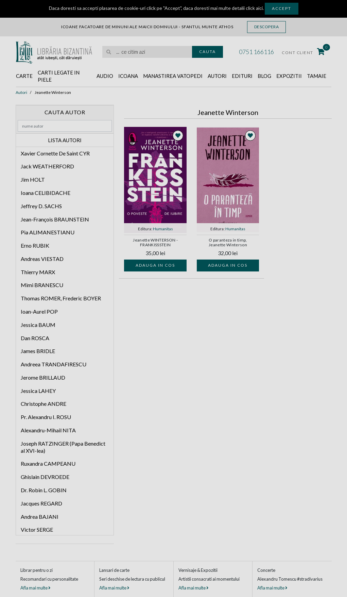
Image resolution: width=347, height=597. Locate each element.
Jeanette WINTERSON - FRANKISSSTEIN (155, 242)
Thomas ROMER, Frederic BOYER (61, 298)
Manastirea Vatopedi (173, 76)
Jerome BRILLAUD (43, 377)
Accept (281, 8)
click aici (254, 8)
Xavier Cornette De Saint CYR (55, 153)
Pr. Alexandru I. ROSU (46, 417)
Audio (105, 76)
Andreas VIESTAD (42, 258)
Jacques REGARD (41, 503)
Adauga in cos (155, 265)
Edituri (242, 76)
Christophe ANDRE (43, 403)
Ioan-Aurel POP (39, 311)
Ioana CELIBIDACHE (45, 192)
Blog (264, 76)
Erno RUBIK (35, 245)
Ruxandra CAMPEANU (48, 463)
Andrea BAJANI (39, 516)
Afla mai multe (35, 588)
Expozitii (289, 76)
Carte (24, 76)
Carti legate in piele (59, 76)
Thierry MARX (38, 272)
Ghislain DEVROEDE (45, 477)
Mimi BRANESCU (42, 285)
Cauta (207, 51)
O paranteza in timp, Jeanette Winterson (228, 242)
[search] (147, 52)
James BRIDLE (38, 351)
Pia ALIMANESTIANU (47, 232)
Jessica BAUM (38, 324)
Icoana (128, 76)
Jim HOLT (33, 179)
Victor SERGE (37, 529)
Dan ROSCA (35, 338)
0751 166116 (256, 51)
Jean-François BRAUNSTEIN (55, 219)
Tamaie (316, 76)
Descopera (266, 26)
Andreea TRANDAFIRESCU (53, 364)
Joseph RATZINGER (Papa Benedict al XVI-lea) (63, 447)
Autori (217, 76)
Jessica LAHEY (38, 390)
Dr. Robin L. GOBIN (44, 490)
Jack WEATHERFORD (47, 166)
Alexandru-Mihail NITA (48, 430)
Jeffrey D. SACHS (41, 206)
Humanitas (163, 228)
